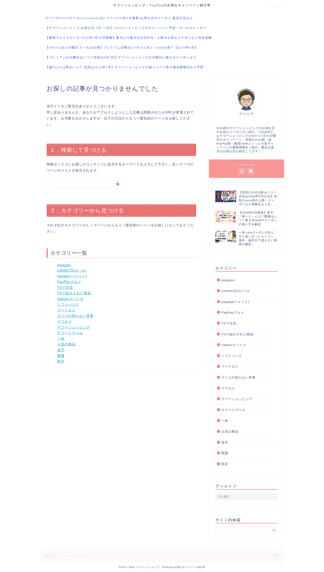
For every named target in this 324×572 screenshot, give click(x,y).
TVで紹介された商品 (74, 293)
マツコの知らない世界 (75, 316)
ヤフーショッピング (73, 327)
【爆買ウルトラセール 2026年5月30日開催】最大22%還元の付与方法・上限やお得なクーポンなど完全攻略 (129, 38)
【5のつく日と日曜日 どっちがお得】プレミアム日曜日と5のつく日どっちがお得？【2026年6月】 (122, 47)
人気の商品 (66, 344)
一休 (61, 339)
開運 (61, 356)
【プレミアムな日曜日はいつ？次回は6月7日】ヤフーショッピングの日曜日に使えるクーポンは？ (121, 57)
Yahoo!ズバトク (70, 299)
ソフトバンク (68, 304)
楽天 (61, 350)
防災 (61, 361)
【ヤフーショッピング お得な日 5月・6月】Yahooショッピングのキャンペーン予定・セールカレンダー (126, 28)
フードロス (66, 310)
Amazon (64, 265)
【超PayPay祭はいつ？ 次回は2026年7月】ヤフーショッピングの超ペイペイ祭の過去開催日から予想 (125, 67)
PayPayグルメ (69, 282)
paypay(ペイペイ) (72, 276)
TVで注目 (65, 287)
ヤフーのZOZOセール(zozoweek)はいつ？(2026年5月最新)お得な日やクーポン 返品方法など (119, 18)
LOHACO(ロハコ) (72, 270)
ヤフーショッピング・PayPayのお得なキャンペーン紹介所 (162, 5)
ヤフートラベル (70, 333)
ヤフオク (64, 321)
